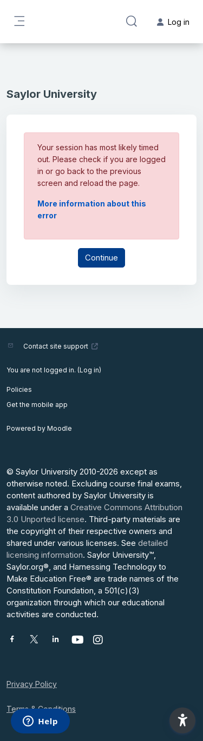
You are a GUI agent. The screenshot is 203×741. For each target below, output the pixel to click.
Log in (89, 370)
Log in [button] (173, 21)
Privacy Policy (31, 684)
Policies (19, 389)
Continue (101, 257)
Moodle (59, 428)
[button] (132, 22)
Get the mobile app (37, 404)
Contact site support (61, 346)
